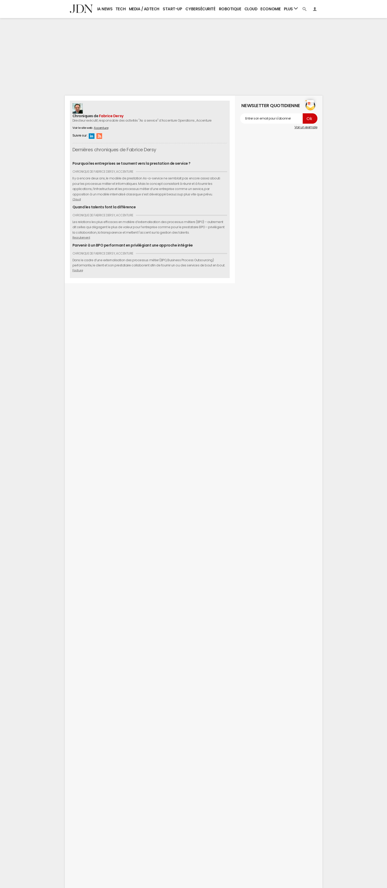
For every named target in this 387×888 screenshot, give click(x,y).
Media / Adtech (144, 9)
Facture (77, 270)
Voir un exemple (305, 127)
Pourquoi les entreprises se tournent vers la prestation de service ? (131, 163)
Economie (270, 9)
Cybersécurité (200, 9)
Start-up (172, 9)
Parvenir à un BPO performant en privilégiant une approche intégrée (132, 245)
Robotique (230, 9)
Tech (121, 9)
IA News (105, 9)
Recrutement (81, 237)
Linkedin (91, 136)
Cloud (251, 9)
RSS (99, 136)
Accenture (101, 127)
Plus (291, 8)
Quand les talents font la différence (104, 207)
